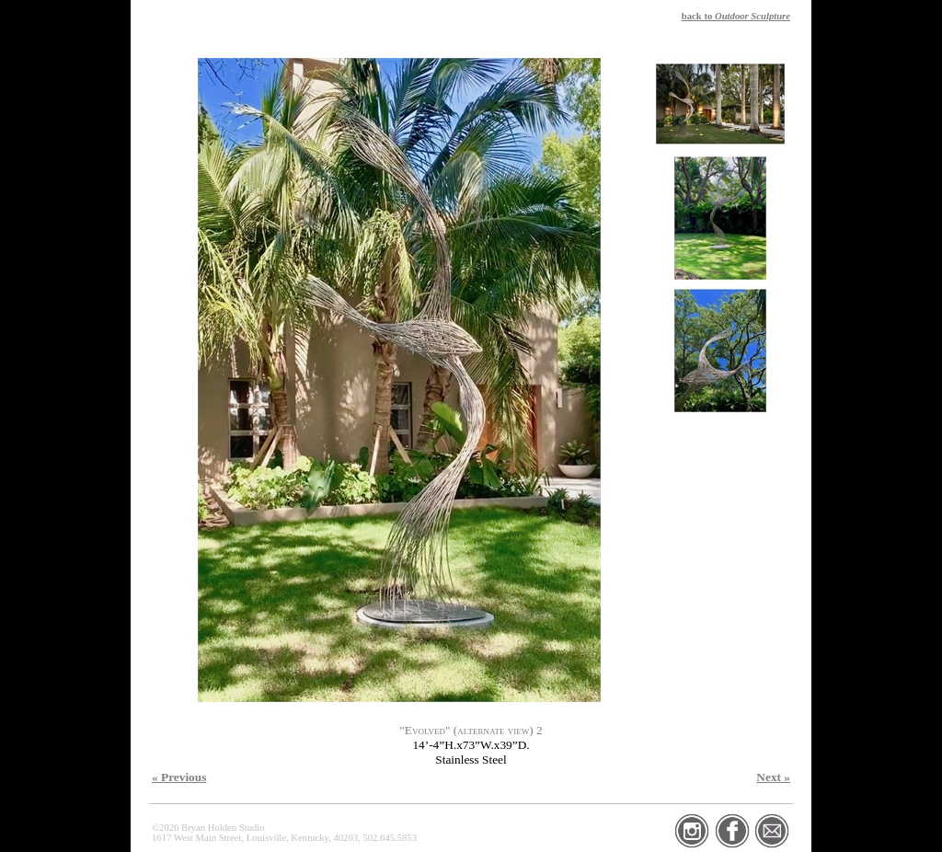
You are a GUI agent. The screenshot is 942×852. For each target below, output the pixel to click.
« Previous (179, 777)
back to (736, 16)
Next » (773, 777)
